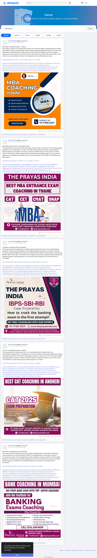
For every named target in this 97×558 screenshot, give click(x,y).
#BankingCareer (45, 269)
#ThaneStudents (32, 172)
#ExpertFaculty (44, 65)
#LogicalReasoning (41, 374)
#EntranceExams (32, 67)
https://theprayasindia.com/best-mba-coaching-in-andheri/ (21, 363)
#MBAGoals (6, 170)
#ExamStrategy (14, 376)
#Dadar (31, 63)
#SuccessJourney (52, 275)
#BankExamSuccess (8, 273)
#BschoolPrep (42, 69)
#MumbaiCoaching (32, 372)
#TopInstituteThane (55, 172)
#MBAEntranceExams (32, 164)
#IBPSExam (56, 470)
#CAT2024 (13, 170)
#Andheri (26, 367)
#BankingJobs (30, 477)
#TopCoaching (7, 65)
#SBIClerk (59, 269)
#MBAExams (49, 63)
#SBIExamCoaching (32, 267)
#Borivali (43, 266)
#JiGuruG (5, 63)
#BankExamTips (31, 475)
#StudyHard (15, 71)
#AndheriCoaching (20, 372)
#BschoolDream (39, 369)
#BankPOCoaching (8, 269)
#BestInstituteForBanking (38, 275)
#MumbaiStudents (8, 479)
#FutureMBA (16, 65)
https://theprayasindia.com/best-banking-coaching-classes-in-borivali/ (25, 262)
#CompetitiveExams (31, 69)
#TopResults (41, 273)
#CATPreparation (39, 63)
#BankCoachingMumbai (9, 473)
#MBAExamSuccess (45, 170)
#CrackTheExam (7, 275)
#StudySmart (19, 273)
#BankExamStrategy (30, 273)
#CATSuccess (34, 71)
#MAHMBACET (53, 164)
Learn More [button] (7, 550)
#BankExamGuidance (32, 479)
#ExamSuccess (25, 65)
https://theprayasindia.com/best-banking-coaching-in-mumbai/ (22, 466)
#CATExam (30, 369)
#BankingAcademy (53, 477)
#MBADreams (16, 168)
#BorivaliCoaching (33, 269)
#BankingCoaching (29, 470)
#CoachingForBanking (20, 271)
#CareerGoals (22, 67)
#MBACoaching (33, 370)
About (62, 550)
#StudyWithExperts (8, 172)
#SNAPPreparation (19, 166)
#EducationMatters (8, 69)
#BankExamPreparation (33, 266)
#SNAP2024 (34, 170)
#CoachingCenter (50, 475)
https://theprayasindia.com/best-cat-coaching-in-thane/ (20, 161)
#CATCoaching (44, 164)
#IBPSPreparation (19, 267)
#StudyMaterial (35, 65)
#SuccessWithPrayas (21, 269)
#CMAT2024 (27, 170)
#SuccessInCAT (23, 370)
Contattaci (87, 550)
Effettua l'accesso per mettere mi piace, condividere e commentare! (23, 134)
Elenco (94, 550)
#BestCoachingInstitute (54, 266)
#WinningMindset (24, 71)
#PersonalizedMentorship (10, 370)
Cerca (90, 28)
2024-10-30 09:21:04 (13, 243)
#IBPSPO (52, 269)
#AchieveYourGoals (51, 67)
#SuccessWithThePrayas (40, 168)
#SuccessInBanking (33, 473)
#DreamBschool (7, 374)
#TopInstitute (51, 69)
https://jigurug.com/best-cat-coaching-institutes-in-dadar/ (21, 59)
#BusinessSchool (44, 71)
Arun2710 (11, 41)
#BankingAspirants (8, 267)
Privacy (80, 550)
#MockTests (16, 374)
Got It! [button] (17, 555)
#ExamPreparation (51, 273)
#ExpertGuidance (49, 369)
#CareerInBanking (20, 479)
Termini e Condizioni (71, 550)
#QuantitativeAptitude (28, 374)
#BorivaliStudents (7, 271)
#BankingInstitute (7, 475)
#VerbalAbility (52, 374)
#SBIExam (50, 470)
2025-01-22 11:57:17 (12, 42)
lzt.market (48, 557)
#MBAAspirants (7, 168)
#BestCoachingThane (55, 168)
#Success (56, 63)
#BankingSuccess (7, 477)
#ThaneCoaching (30, 166)
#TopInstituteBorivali (48, 271)
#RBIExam (5, 472)
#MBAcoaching (24, 63)
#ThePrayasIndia (14, 63)
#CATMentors (23, 376)
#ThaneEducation (26, 168)
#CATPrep (51, 166)
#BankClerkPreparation (35, 271)
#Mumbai (20, 470)
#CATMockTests (43, 172)
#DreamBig (41, 67)
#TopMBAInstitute (42, 166)
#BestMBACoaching (19, 164)
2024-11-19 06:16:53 (12, 142)
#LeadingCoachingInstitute (21, 275)
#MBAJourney (6, 71)
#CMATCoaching (7, 166)
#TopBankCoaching (19, 266)
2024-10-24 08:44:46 (13, 346)
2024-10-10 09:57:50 (13, 447)
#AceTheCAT (22, 369)
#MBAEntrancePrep (21, 172)
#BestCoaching (20, 69)
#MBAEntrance (54, 367)
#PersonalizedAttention (9, 67)
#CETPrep (20, 170)
